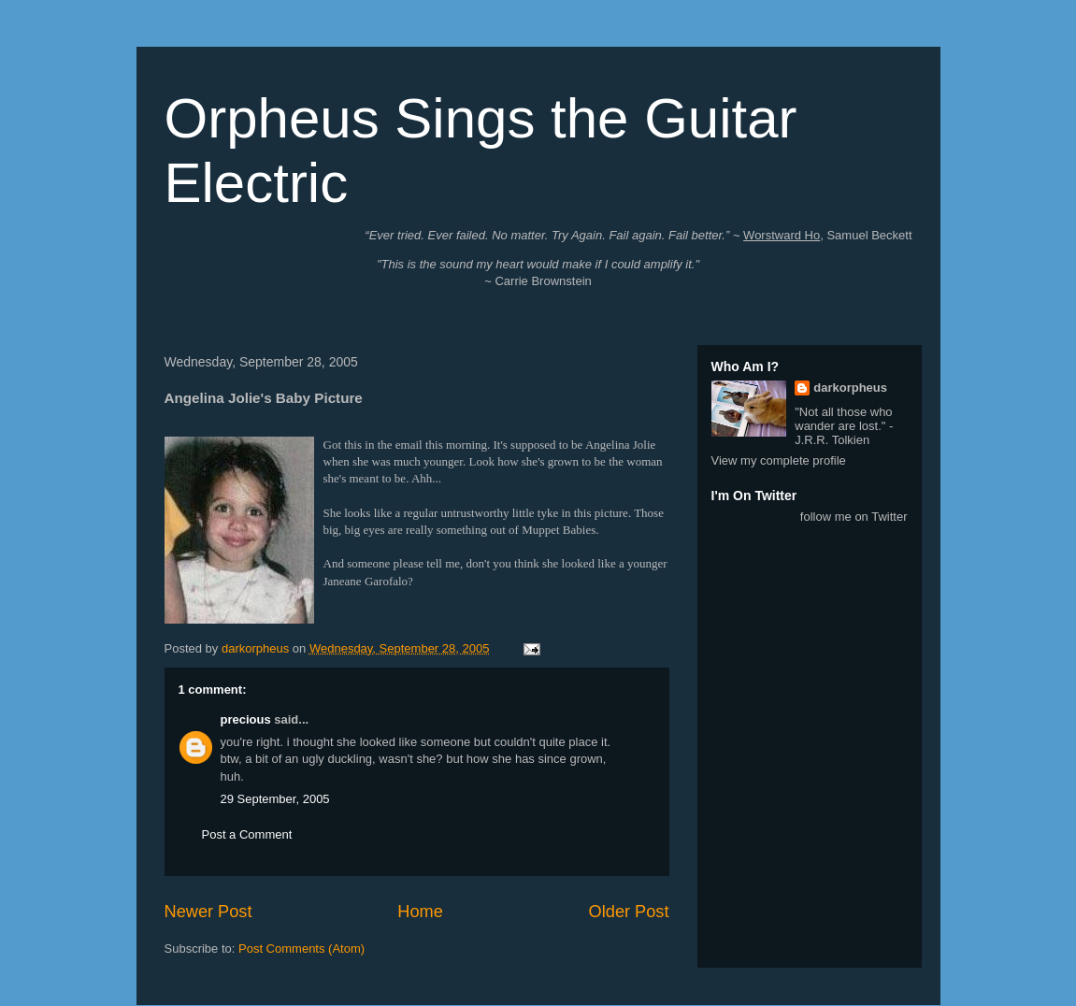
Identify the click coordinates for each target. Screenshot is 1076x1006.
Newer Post (208, 911)
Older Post (629, 911)
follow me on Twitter (854, 517)
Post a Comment (247, 834)
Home (420, 911)
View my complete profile (778, 460)
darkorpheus (850, 388)
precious (246, 719)
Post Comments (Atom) (301, 948)
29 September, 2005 (275, 799)
